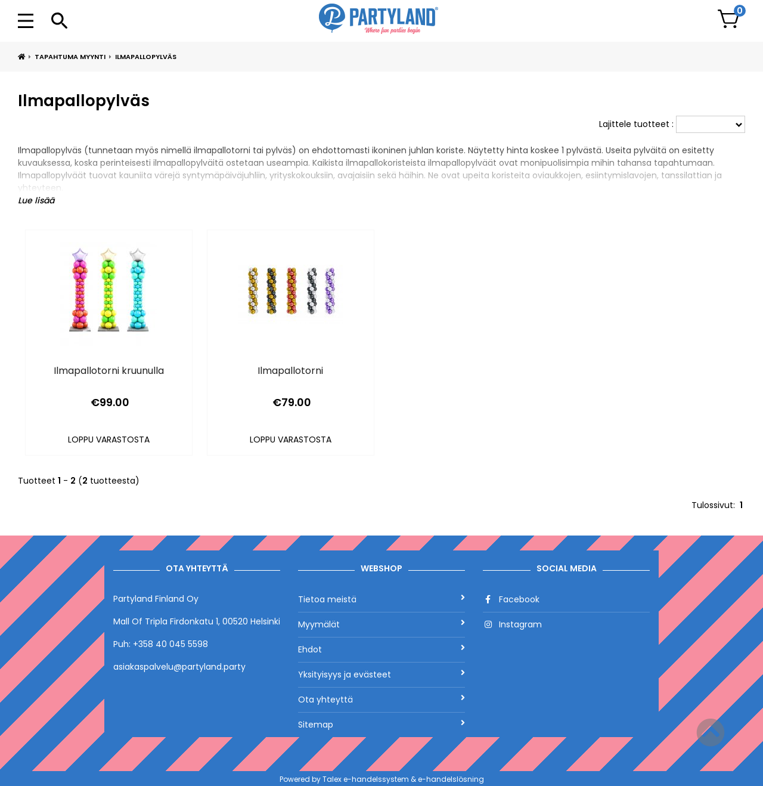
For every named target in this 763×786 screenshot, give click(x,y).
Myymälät (381, 624)
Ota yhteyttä (381, 699)
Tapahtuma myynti (70, 56)
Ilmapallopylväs (145, 56)
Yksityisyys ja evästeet (381, 674)
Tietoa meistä (381, 599)
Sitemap (381, 725)
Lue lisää (36, 200)
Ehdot (381, 649)
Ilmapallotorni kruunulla (109, 370)
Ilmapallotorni (290, 370)
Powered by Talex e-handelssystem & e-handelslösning (382, 779)
